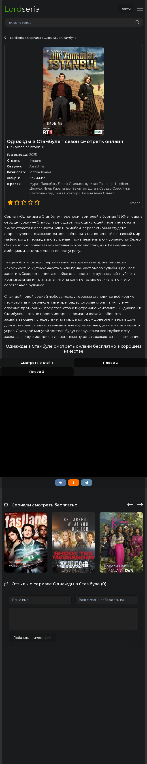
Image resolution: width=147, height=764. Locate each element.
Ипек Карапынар (57, 189)
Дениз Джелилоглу (73, 184)
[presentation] (130, 504)
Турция (35, 160)
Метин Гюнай (40, 172)
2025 (33, 155)
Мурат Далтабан (42, 184)
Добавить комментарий (32, 638)
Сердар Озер (110, 189)
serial (23, 8)
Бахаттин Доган (85, 189)
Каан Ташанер (101, 184)
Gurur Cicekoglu (67, 193)
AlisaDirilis (36, 166)
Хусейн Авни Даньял (97, 193)
